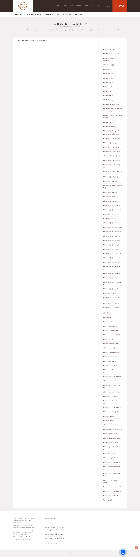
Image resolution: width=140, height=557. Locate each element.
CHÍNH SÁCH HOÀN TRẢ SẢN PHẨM (53, 534)
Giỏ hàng (78, 5)
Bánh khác (78, 14)
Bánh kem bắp (67, 14)
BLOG (64, 5)
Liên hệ (97, 5)
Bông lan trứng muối (52, 14)
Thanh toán (88, 5)
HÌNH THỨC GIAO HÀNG (50, 543)
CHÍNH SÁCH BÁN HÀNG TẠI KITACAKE (54, 538)
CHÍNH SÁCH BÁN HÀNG (34, 14)
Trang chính (19, 14)
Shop (58, 5)
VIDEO (71, 5)
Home (62, 26)
